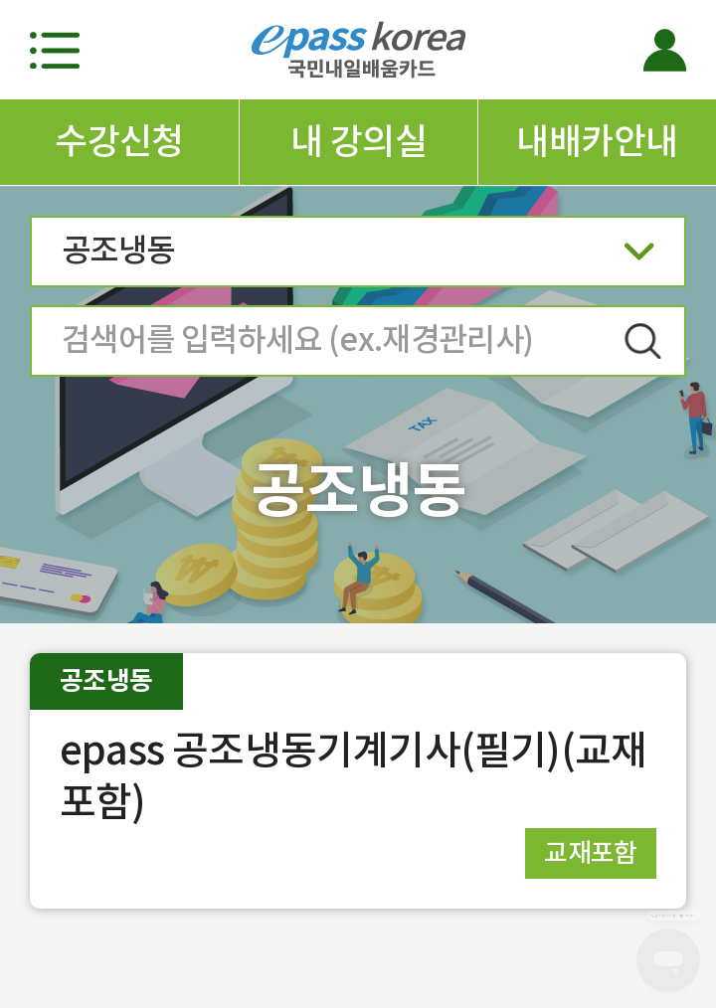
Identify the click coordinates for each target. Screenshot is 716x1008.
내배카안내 (596, 141)
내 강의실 (358, 141)
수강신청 (119, 141)
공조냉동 (358, 257)
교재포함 (590, 852)
